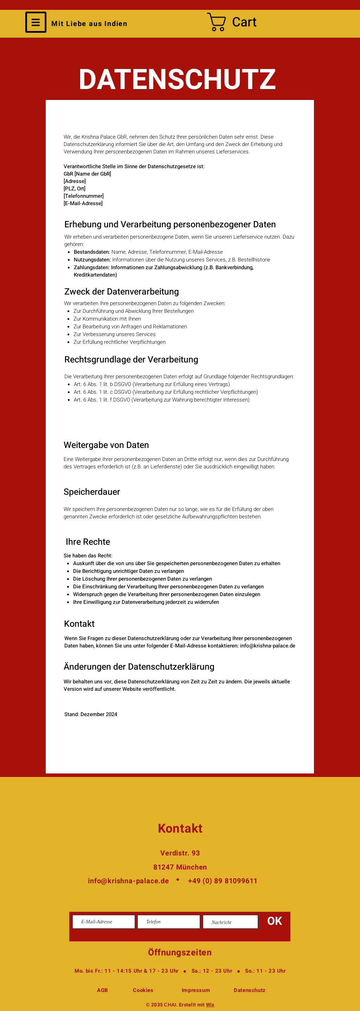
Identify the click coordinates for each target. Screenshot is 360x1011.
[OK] (275, 921)
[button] (35, 22)
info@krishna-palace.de (267, 646)
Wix (210, 1005)
